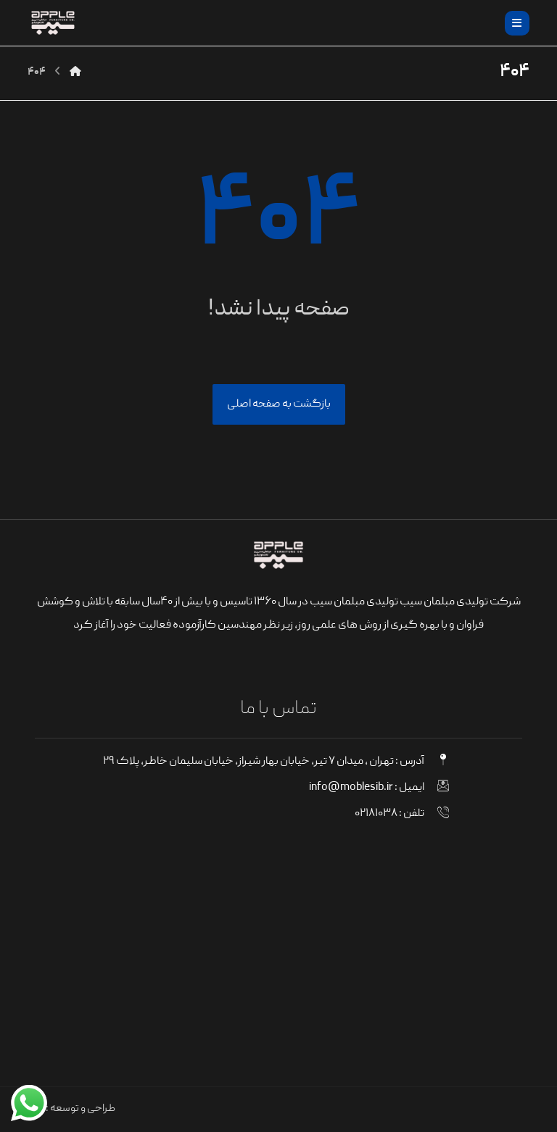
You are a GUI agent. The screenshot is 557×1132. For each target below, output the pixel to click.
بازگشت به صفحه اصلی (279, 404)
